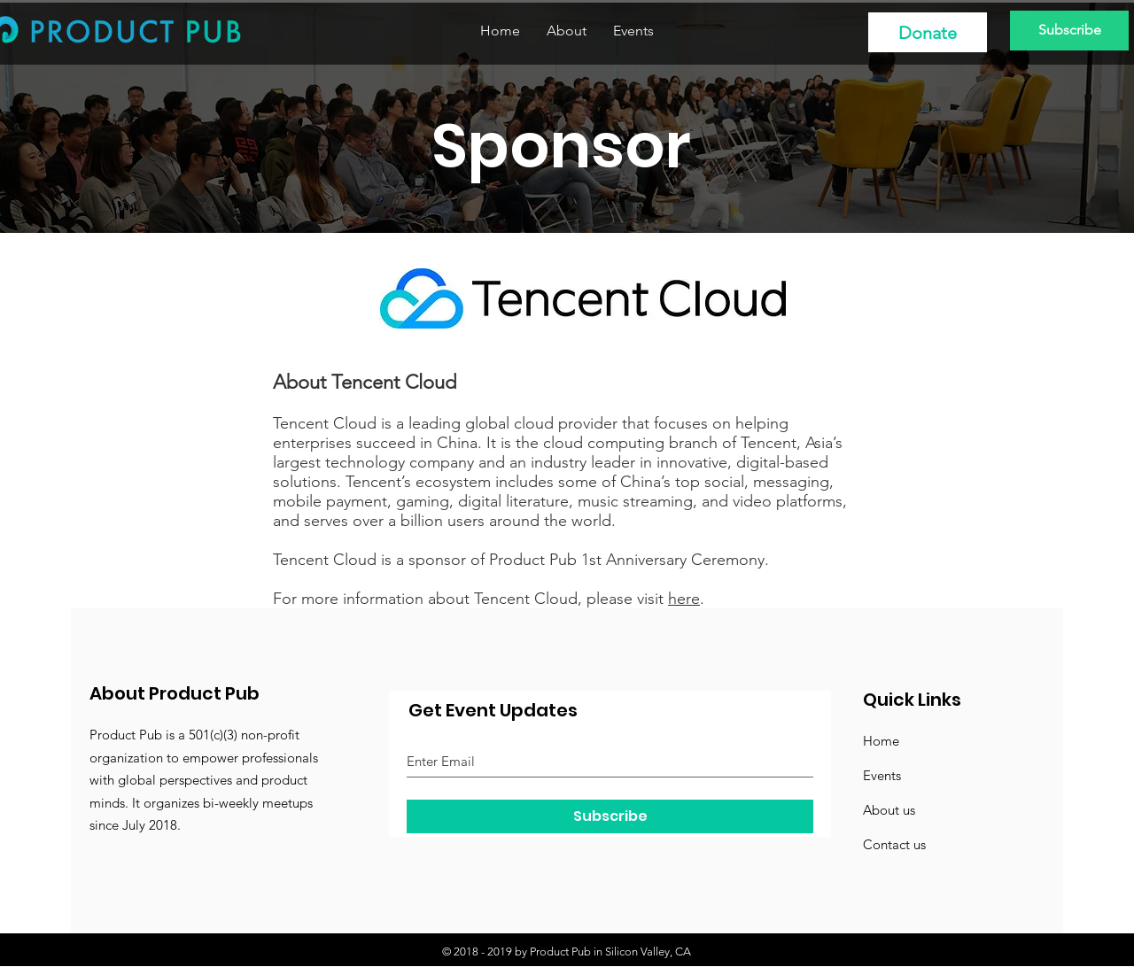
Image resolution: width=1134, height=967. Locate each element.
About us (889, 809)
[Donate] (927, 32)
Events (882, 775)
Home (881, 740)
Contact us (894, 844)
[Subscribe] (1069, 30)
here (684, 598)
